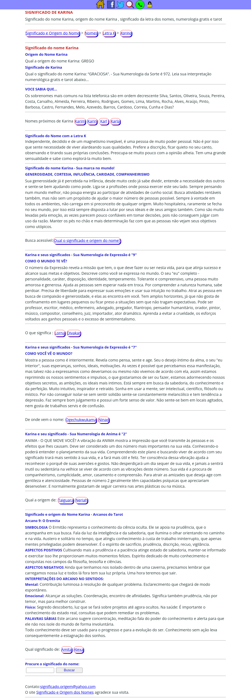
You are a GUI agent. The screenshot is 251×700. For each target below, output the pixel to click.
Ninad (103, 419)
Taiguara (65, 500)
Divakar (73, 333)
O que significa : (39, 332)
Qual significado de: (42, 649)
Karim (80, 121)
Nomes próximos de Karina (49, 121)
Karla (115, 121)
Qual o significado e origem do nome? (87, 240)
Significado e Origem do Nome (52, 33)
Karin (92, 121)
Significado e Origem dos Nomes (65, 692)
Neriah (81, 500)
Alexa (79, 649)
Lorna (60, 333)
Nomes (91, 33)
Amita (66, 649)
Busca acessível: (39, 240)
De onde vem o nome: (44, 419)
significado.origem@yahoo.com (67, 686)
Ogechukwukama (81, 419)
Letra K (109, 33)
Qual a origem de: (40, 500)
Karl (103, 121)
